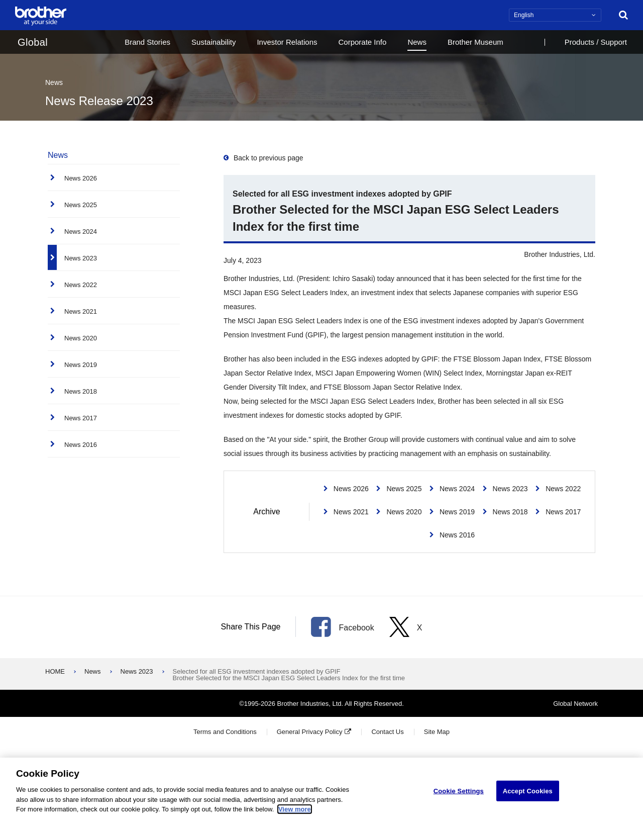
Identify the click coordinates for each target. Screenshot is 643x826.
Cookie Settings (459, 790)
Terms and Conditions (225, 732)
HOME (55, 671)
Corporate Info (362, 42)
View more (294, 809)
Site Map (437, 732)
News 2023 (137, 671)
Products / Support (596, 42)
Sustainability (213, 42)
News (416, 42)
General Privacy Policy (310, 732)
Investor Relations (287, 42)
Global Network (575, 703)
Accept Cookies (528, 790)
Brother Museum (475, 42)
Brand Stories (147, 42)
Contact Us (387, 732)
